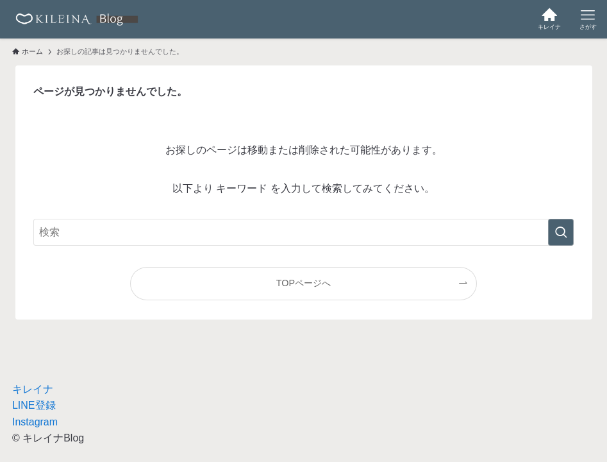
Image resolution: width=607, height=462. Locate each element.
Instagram (35, 421)
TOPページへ (303, 283)
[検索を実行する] (561, 232)
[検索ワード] (303, 232)
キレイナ (32, 389)
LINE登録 (34, 405)
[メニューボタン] (588, 19)
